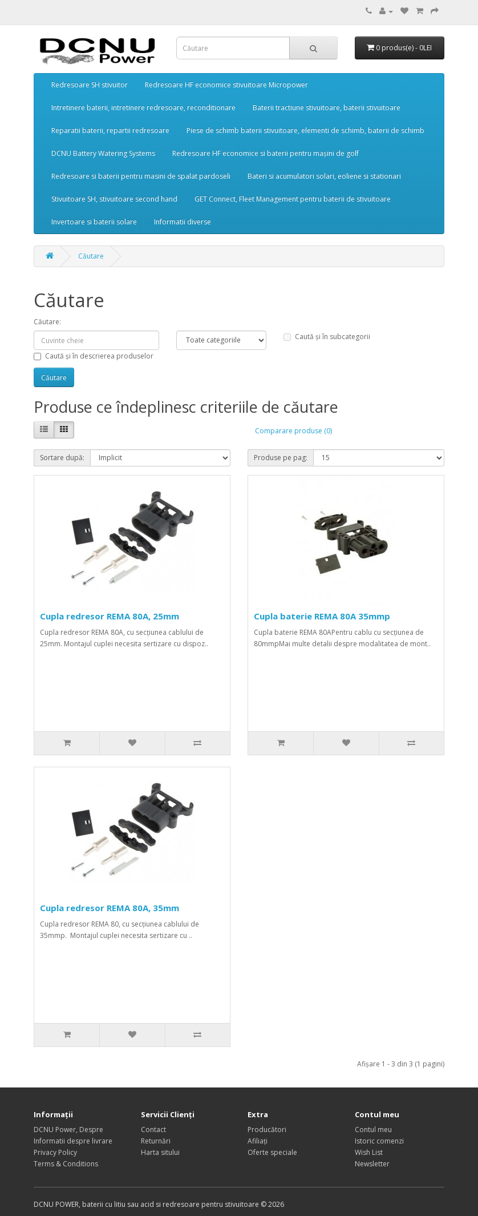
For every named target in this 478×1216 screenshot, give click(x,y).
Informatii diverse (182, 222)
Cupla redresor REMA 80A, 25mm (109, 616)
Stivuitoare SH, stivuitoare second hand (114, 199)
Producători (267, 1129)
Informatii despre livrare (73, 1141)
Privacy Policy (55, 1152)
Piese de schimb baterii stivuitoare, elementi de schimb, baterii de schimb (305, 130)
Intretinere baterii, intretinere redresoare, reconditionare (143, 107)
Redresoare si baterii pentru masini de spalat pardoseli (140, 176)
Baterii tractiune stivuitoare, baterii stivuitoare (326, 107)
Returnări (156, 1141)
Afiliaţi (258, 1141)
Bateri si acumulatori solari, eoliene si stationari (324, 176)
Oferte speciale (272, 1152)
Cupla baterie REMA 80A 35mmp (322, 616)
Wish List (369, 1152)
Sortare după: (62, 457)
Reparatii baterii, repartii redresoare (110, 130)
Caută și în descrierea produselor (93, 356)
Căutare (91, 256)
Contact (153, 1129)
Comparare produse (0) (293, 431)
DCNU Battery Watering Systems (103, 153)
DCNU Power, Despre (68, 1129)
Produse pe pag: (280, 457)
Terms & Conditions (66, 1164)
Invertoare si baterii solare (94, 222)
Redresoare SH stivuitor (89, 85)
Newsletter (372, 1164)
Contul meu (373, 1129)
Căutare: (47, 322)
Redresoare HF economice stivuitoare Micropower (226, 85)
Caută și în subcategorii (326, 336)
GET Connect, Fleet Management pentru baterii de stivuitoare (293, 199)
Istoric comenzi (379, 1141)
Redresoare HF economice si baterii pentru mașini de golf (265, 153)
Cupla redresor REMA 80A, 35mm (109, 907)
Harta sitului (160, 1152)
